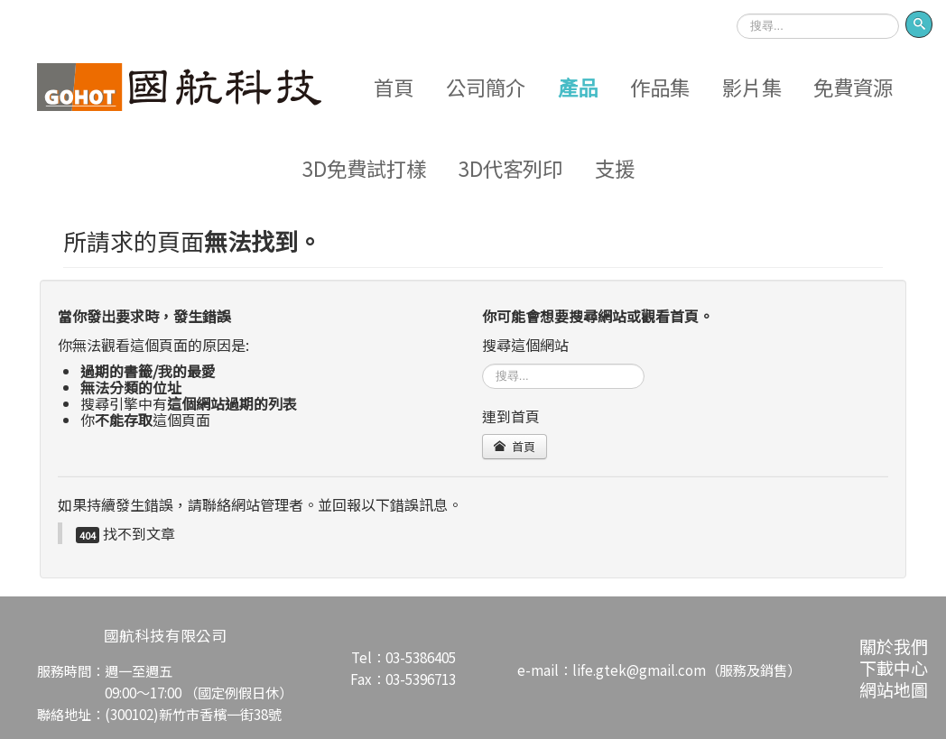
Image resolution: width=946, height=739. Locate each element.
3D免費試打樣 (364, 167)
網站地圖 (893, 689)
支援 (615, 167)
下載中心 (893, 667)
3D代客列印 (510, 167)
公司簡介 (485, 86)
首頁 (393, 86)
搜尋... (482, 363)
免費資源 (853, 86)
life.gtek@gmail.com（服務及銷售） (686, 669)
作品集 (660, 86)
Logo (179, 86)
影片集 (752, 86)
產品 (578, 86)
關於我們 (893, 645)
